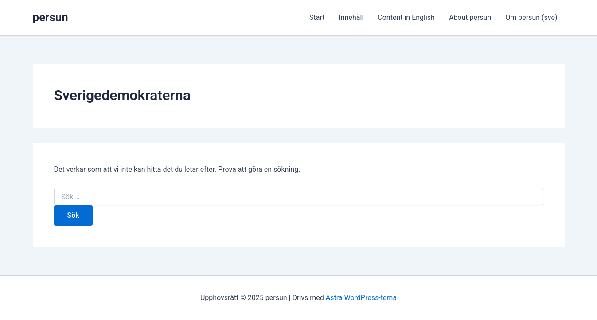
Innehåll (351, 17)
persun (50, 17)
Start (316, 17)
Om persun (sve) (531, 17)
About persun (470, 17)
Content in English (406, 17)
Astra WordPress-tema (361, 297)
